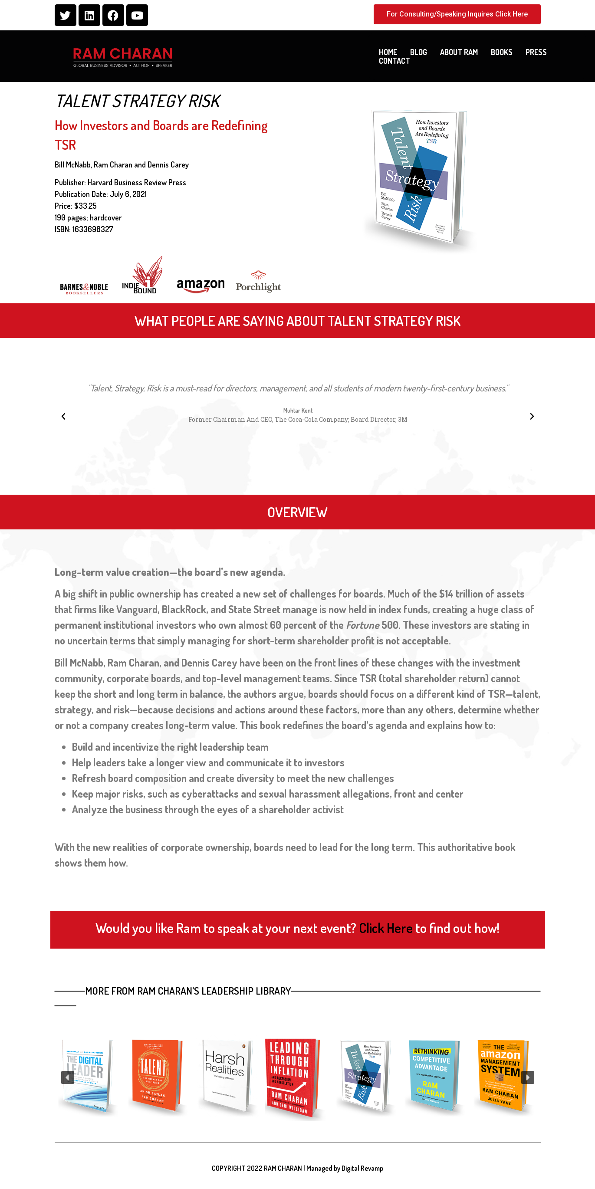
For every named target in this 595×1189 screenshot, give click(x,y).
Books (502, 52)
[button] (63, 416)
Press (536, 52)
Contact (394, 60)
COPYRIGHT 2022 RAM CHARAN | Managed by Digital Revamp (297, 1168)
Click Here (386, 927)
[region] (298, 1077)
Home (388, 52)
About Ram (459, 52)
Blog (418, 52)
